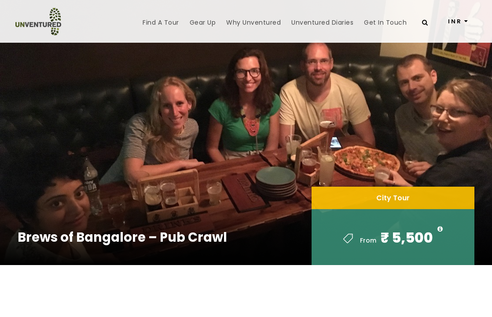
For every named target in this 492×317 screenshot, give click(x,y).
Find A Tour (161, 22)
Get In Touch (385, 22)
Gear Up (203, 22)
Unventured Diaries (322, 22)
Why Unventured (253, 22)
